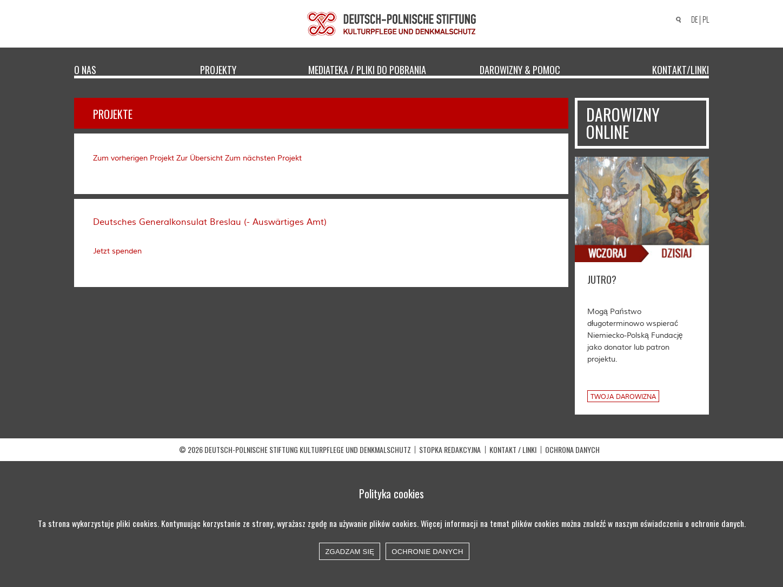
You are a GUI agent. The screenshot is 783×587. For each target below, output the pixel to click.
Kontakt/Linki (680, 69)
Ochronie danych (427, 552)
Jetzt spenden (117, 251)
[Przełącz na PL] (707, 20)
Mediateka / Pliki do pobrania (367, 69)
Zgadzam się (349, 552)
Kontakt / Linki (512, 449)
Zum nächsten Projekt (263, 158)
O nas (85, 69)
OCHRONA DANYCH (572, 449)
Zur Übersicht (199, 158)
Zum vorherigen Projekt (133, 158)
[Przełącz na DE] (693, 20)
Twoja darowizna (623, 397)
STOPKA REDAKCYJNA (450, 449)
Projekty (218, 69)
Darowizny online (623, 123)
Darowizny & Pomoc (520, 69)
